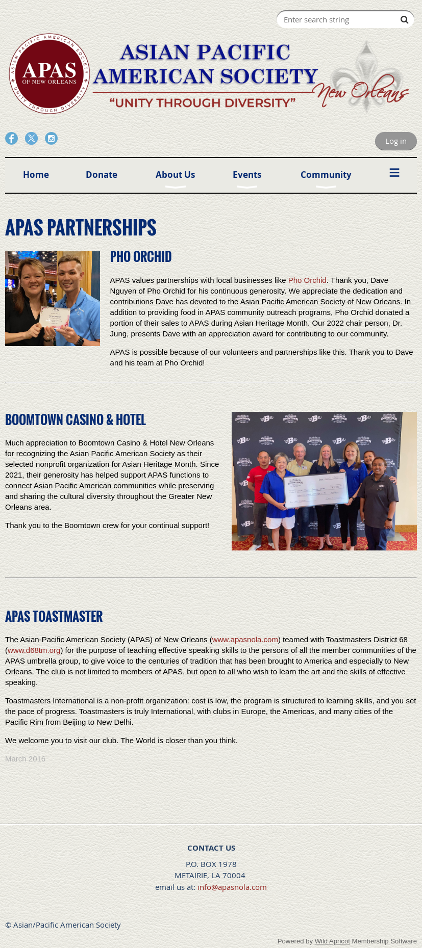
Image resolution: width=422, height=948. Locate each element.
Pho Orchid (307, 280)
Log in (396, 141)
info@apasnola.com (232, 887)
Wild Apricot (332, 941)
